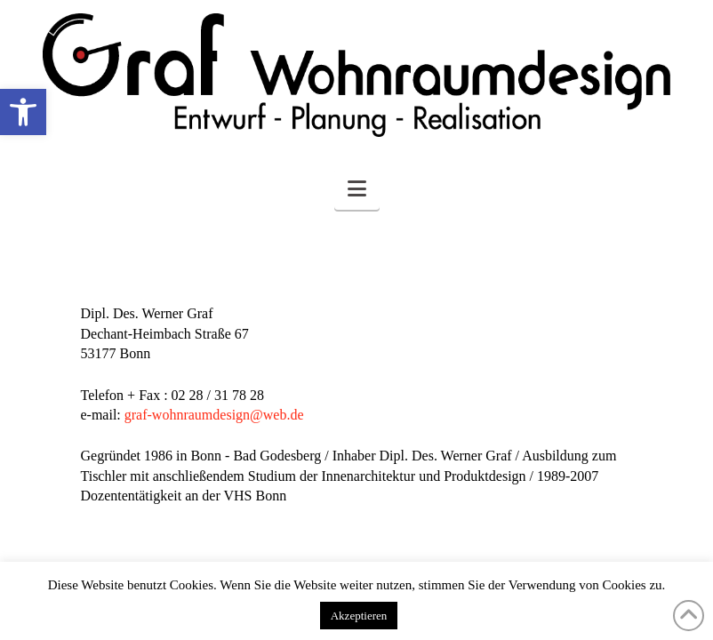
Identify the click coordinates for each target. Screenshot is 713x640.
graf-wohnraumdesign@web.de (214, 414)
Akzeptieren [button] (359, 615)
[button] (23, 112)
